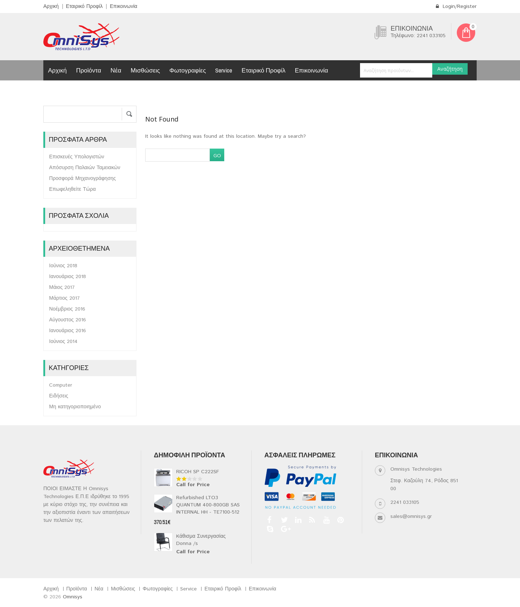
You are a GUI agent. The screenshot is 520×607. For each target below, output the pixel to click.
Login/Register (456, 6)
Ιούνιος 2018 (63, 265)
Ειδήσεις (58, 396)
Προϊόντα (88, 70)
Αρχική (51, 6)
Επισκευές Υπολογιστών (76, 156)
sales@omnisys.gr (411, 516)
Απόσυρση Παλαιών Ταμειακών (84, 167)
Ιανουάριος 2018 (67, 276)
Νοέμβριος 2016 (67, 309)
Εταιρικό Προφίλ (84, 6)
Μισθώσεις (145, 70)
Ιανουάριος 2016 (67, 330)
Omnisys (72, 597)
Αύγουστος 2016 (67, 320)
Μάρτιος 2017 (64, 298)
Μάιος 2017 (62, 287)
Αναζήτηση (450, 68)
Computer (60, 385)
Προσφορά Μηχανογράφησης (82, 178)
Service (223, 70)
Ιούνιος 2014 (63, 341)
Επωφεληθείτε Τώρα (72, 189)
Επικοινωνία (123, 6)
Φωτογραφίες (187, 70)
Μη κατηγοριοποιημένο (75, 406)
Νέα (115, 70)
